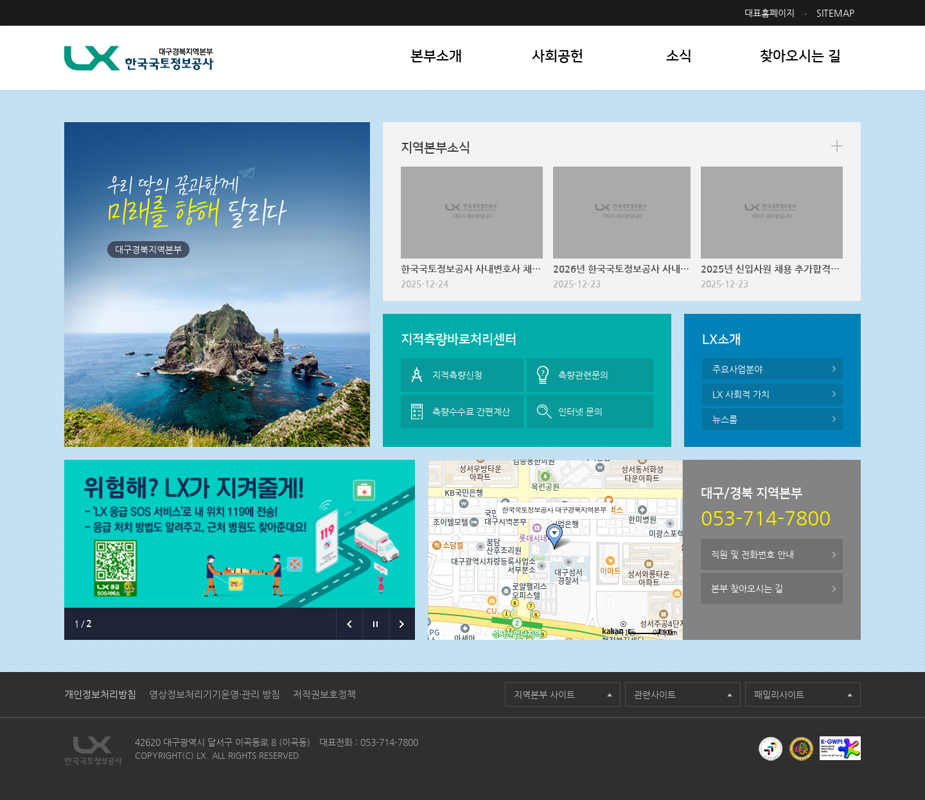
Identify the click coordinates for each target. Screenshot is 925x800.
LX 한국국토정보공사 (139, 58)
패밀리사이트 (779, 694)
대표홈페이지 (769, 13)
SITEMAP (835, 13)
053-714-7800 (389, 742)
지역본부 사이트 (544, 694)
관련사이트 (655, 694)
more (837, 146)
